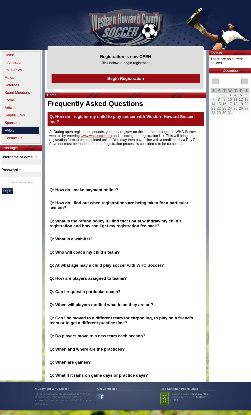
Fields (9, 77)
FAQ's (9, 130)
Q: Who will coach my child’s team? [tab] (85, 252)
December (231, 70)
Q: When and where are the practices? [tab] (87, 349)
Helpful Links (15, 115)
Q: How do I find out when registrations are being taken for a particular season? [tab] (119, 205)
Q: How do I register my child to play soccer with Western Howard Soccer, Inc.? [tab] (122, 119)
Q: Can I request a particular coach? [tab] (85, 291)
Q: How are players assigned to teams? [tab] (88, 278)
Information (13, 62)
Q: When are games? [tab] (70, 362)
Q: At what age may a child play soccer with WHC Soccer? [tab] (107, 265)
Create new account (21, 182)
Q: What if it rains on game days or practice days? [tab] (99, 375)
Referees (12, 85)
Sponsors (12, 123)
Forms (10, 100)
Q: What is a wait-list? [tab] (71, 239)
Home (9, 55)
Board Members (17, 93)
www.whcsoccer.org (96, 136)
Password (11, 170)
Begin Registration (125, 78)
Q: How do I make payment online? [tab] (84, 189)
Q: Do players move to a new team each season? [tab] (97, 336)
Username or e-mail (19, 157)
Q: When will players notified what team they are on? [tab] (101, 304)
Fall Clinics (13, 70)
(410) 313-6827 (200, 393)
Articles (10, 108)
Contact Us (13, 138)
